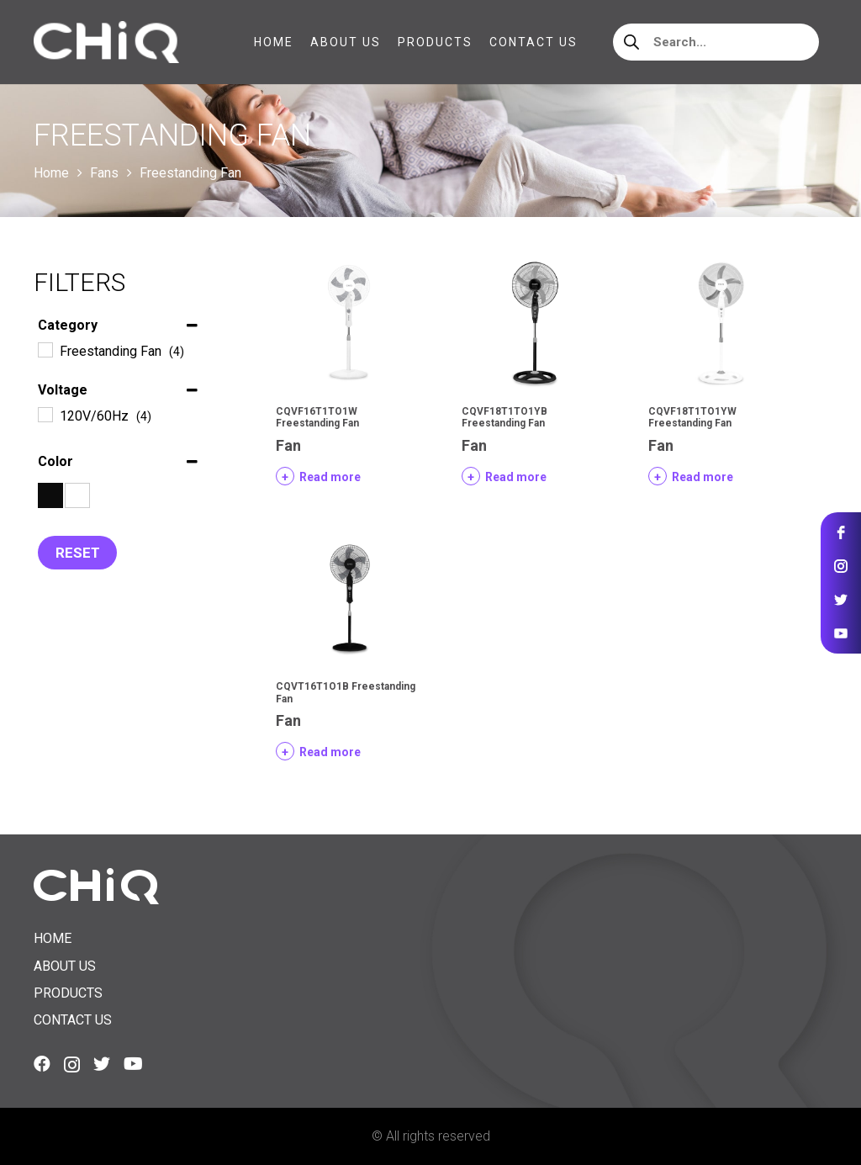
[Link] (106, 42)
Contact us (73, 1020)
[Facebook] (42, 1064)
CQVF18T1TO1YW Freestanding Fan (692, 417)
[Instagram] (72, 1065)
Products (68, 993)
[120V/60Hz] (44, 414)
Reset (77, 552)
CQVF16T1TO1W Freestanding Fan (317, 417)
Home (51, 173)
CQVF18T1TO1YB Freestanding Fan (504, 417)
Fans (104, 173)
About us (65, 966)
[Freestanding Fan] (44, 349)
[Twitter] (101, 1064)
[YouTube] (133, 1064)
